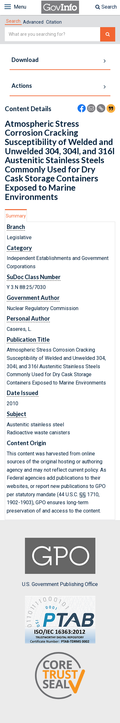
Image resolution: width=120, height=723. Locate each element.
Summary (16, 215)
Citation (54, 22)
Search (106, 7)
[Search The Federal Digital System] (107, 34)
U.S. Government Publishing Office (60, 562)
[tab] (13, 21)
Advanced (33, 22)
